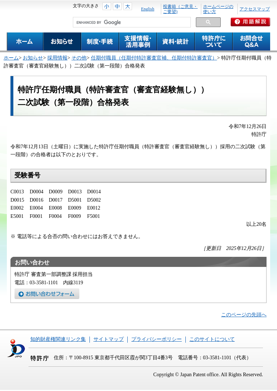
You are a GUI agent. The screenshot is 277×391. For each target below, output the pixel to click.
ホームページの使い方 (218, 9)
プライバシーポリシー (156, 339)
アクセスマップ (254, 9)
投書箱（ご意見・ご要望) (180, 9)
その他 (79, 58)
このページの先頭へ (244, 314)
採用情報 (57, 58)
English (147, 9)
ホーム (11, 58)
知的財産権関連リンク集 (58, 339)
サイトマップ (108, 339)
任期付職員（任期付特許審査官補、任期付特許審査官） (154, 58)
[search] (131, 22)
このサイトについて (212, 339)
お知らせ (33, 58)
